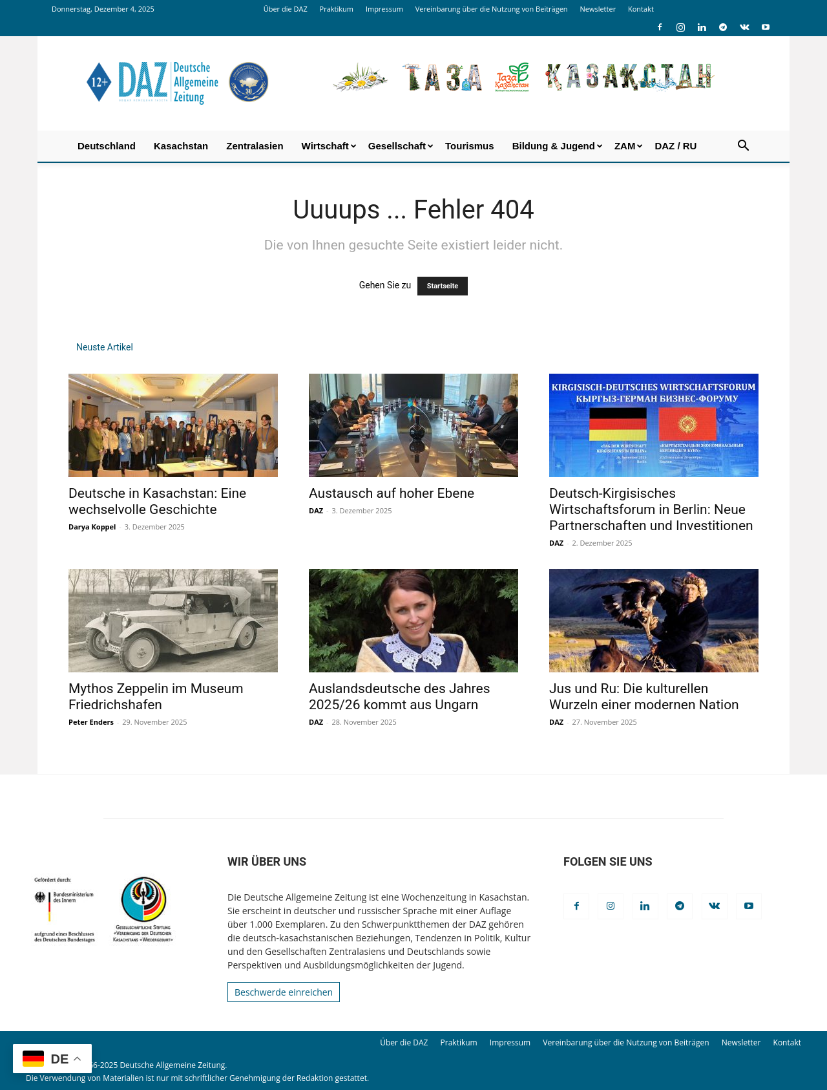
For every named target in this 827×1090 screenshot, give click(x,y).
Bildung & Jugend (557, 145)
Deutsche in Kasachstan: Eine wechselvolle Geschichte (157, 501)
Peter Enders (91, 722)
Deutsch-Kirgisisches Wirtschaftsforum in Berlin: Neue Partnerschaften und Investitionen (651, 509)
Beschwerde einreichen (284, 992)
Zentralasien (254, 145)
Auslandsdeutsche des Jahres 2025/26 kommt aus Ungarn (399, 696)
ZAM (629, 145)
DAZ (316, 510)
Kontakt (641, 9)
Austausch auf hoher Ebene (391, 493)
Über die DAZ (286, 9)
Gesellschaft (401, 145)
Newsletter (598, 9)
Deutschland (107, 145)
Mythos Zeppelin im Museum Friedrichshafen (156, 696)
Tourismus (469, 145)
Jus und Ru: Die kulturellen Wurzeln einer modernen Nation (644, 696)
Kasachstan (181, 145)
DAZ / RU (675, 145)
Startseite (443, 286)
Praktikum (336, 9)
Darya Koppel (92, 526)
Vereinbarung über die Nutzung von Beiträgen (491, 9)
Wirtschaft (329, 145)
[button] (743, 147)
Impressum (384, 9)
